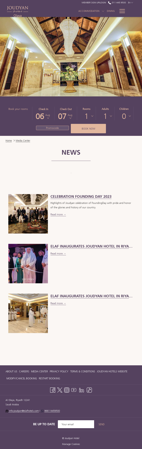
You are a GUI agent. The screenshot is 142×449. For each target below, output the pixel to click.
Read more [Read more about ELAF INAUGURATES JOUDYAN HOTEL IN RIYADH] (56, 253)
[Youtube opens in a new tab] (73, 389)
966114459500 (52, 411)
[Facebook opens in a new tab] (52, 389)
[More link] (121, 11)
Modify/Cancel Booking (21, 378)
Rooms (86, 109)
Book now (88, 129)
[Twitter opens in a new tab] (59, 389)
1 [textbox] (86, 116)
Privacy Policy (59, 371)
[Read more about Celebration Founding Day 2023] (28, 213)
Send (101, 424)
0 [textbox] (124, 116)
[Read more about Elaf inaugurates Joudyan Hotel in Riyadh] (28, 313)
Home (9, 140)
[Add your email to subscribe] (76, 424)
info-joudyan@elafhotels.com (23, 411)
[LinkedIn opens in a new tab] (81, 389)
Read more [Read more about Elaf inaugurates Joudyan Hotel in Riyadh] (56, 303)
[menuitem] (99, 11)
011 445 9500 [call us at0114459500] (117, 2)
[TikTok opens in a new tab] (89, 389)
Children (124, 109)
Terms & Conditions (82, 371)
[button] (43, 113)
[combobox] (86, 116)
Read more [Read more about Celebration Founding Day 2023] (56, 214)
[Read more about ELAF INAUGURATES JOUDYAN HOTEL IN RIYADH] (28, 263)
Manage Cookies (71, 444)
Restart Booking (49, 378)
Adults (105, 109)
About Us (11, 371)
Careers (24, 371)
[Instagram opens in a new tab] (66, 389)
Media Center (39, 371)
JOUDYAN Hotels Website (112, 371)
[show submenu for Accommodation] (91, 11)
